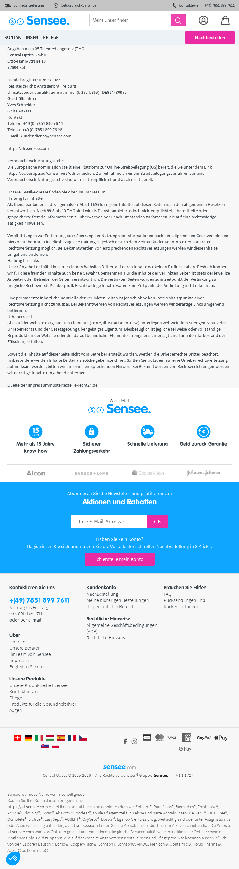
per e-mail (30, 620)
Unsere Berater (24, 648)
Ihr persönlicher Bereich (110, 606)
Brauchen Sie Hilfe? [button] (185, 588)
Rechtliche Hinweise (107, 637)
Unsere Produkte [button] (27, 679)
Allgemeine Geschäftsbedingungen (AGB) (122, 628)
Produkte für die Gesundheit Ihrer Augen (42, 707)
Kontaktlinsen (23, 691)
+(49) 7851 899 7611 (39, 600)
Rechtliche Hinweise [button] (108, 619)
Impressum (20, 660)
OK (157, 521)
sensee (119, 766)
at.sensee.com (85, 825)
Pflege (15, 698)
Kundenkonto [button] (101, 588)
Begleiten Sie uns (26, 666)
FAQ (167, 594)
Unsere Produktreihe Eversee (38, 685)
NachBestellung (102, 594)
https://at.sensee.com (27, 806)
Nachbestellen (210, 37)
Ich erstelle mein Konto (119, 559)
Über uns (18, 641)
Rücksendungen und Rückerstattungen (184, 603)
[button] (13, 858)
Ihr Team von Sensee (30, 654)
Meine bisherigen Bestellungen (118, 600)
